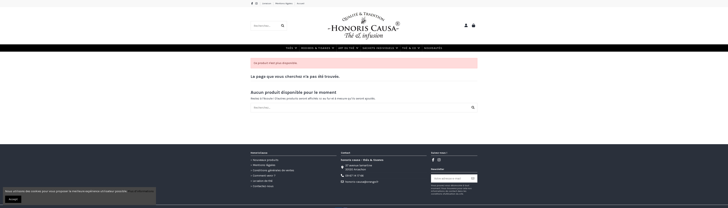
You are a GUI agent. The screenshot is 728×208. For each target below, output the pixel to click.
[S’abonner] (472, 178)
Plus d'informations (141, 191)
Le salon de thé (262, 181)
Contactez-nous (263, 186)
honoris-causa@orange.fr (361, 181)
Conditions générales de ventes (273, 170)
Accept (13, 199)
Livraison (267, 3)
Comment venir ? (264, 175)
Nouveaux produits (265, 160)
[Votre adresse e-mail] (450, 178)
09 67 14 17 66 (354, 175)
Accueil (300, 3)
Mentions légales (284, 3)
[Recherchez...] (282, 26)
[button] (411, 48)
